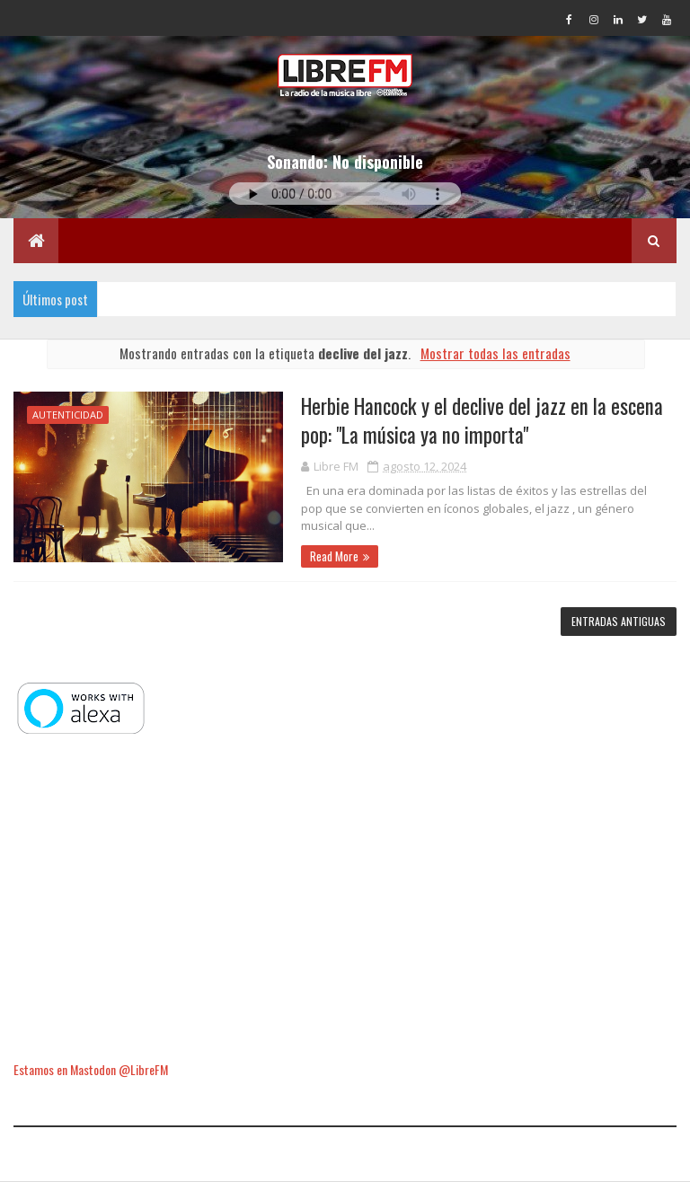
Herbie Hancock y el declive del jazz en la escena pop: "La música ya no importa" (482, 420)
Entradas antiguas (618, 621)
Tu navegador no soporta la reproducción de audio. (345, 193)
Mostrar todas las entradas (495, 353)
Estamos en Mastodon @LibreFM (90, 1069)
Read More (334, 556)
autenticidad (67, 414)
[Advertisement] (344, 899)
